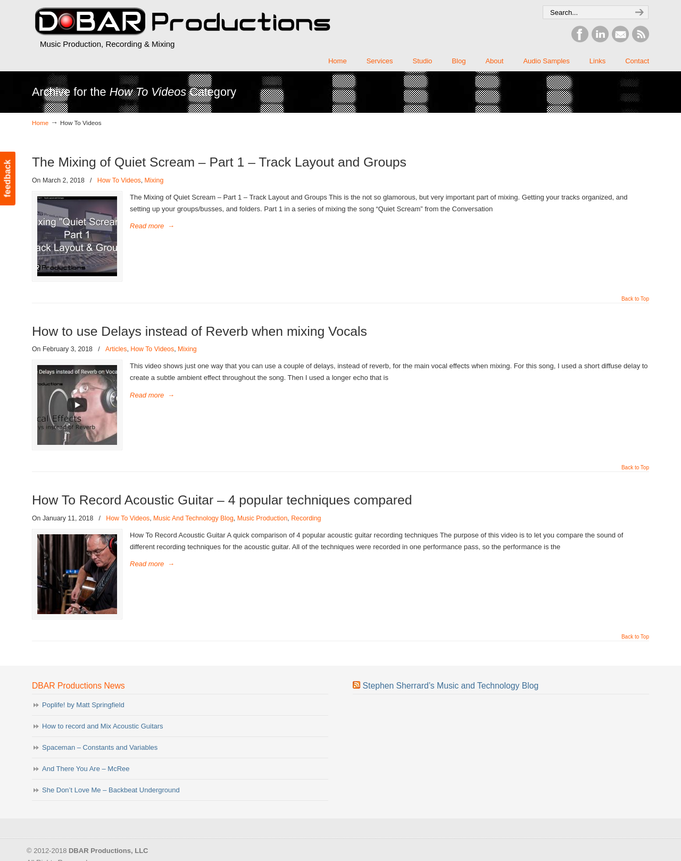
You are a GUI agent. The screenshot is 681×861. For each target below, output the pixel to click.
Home (40, 122)
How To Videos (119, 180)
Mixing (154, 180)
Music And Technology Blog (193, 518)
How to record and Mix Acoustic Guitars (102, 726)
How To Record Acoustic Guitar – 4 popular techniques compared (222, 500)
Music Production (262, 518)
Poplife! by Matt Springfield (83, 705)
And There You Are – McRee (86, 769)
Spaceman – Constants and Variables (99, 747)
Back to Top (635, 299)
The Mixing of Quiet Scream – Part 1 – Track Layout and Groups (219, 162)
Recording (306, 518)
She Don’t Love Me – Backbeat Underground (111, 790)
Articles (116, 349)
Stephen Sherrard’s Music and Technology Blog (451, 685)
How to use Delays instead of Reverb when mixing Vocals (199, 331)
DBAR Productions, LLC (182, 21)
